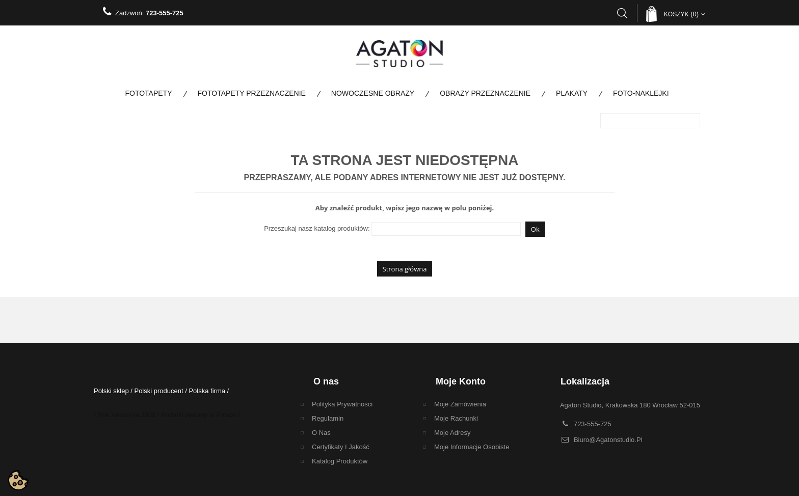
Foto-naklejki (641, 93)
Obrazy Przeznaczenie (485, 93)
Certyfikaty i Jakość (340, 447)
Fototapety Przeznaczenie (252, 93)
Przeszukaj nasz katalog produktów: (316, 228)
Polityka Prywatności (342, 404)
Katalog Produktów (339, 461)
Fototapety (148, 93)
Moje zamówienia (460, 404)
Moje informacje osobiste (471, 447)
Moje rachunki (456, 418)
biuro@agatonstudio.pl (608, 440)
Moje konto (461, 381)
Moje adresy (452, 432)
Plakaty (572, 93)
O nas (321, 432)
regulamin (327, 418)
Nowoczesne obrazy (372, 93)
